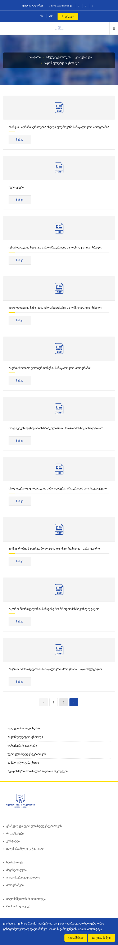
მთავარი (33, 57)
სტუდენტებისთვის (58, 57)
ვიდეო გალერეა (32, 5)
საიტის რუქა (14, 862)
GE (51, 16)
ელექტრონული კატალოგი (25, 848)
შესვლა (68, 16)
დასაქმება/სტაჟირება (22, 745)
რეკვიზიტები (15, 833)
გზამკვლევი (83, 57)
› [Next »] (73, 702)
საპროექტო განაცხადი (23, 762)
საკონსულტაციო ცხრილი (61, 63)
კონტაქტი (13, 841)
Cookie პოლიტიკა (18, 906)
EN (41, 16)
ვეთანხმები (75, 937)
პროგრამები (15, 885)
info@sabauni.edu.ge (60, 5)
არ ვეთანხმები (101, 937)
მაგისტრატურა (16, 870)
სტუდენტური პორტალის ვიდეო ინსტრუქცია (38, 771)
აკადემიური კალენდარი (24, 728)
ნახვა (19, 139)
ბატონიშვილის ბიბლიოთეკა (26, 898)
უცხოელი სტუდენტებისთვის (27, 754)
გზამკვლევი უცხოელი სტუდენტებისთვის (34, 826)
